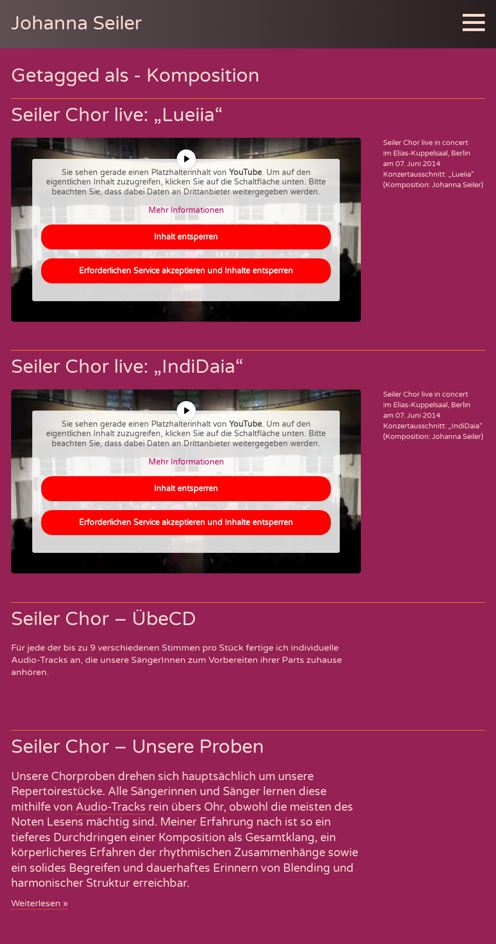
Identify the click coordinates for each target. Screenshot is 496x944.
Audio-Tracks (111, 807)
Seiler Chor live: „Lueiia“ (117, 115)
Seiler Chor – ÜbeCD (103, 619)
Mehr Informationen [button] (186, 210)
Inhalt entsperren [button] (186, 236)
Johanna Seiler (76, 23)
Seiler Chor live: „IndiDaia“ (127, 367)
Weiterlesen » (39, 903)
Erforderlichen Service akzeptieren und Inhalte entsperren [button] (186, 270)
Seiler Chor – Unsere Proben (137, 747)
